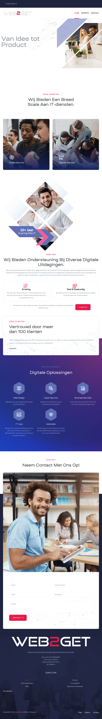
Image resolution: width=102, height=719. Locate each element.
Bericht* (51, 607)
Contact (75, 680)
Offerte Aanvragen (27, 683)
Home (27, 680)
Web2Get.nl (19, 712)
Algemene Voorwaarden (75, 686)
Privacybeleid (74, 683)
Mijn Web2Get (7, 691)
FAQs (27, 686)
